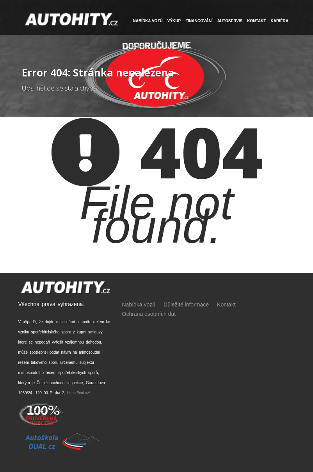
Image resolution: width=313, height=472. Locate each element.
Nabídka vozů (139, 304)
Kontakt (256, 21)
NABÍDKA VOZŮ (147, 21)
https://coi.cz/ (78, 393)
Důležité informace (186, 304)
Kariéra (279, 21)
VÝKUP (174, 21)
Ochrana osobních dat (149, 314)
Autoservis (230, 21)
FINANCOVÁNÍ (198, 21)
